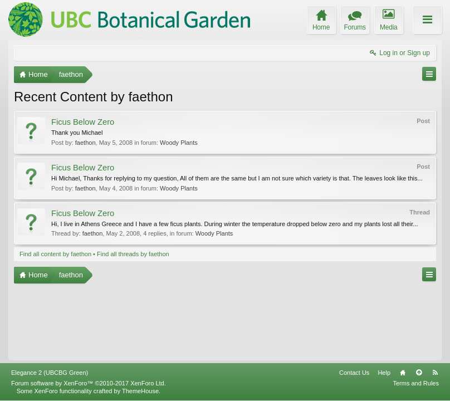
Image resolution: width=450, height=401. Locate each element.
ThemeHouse (140, 391)
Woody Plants (179, 142)
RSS (435, 372)
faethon (85, 142)
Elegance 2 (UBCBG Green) (49, 372)
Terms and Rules (416, 383)
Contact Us (354, 372)
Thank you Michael (76, 132)
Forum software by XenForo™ (88, 383)
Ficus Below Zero (82, 122)
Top (419, 372)
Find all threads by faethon (133, 254)
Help (384, 372)
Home (403, 372)
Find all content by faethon (55, 254)
